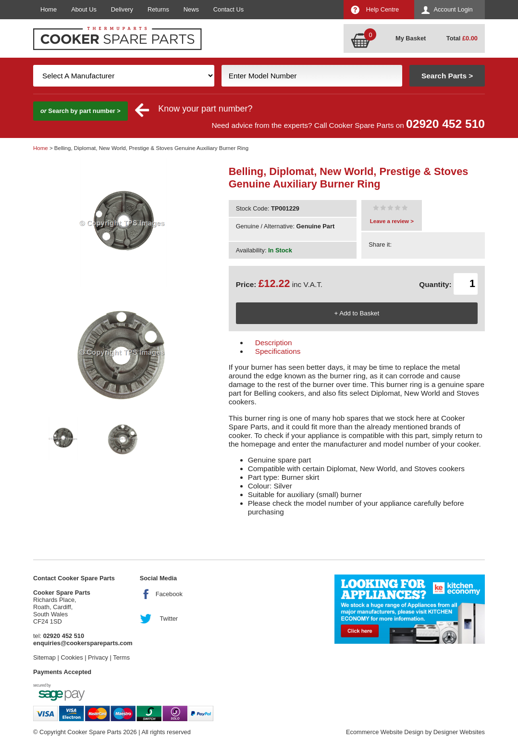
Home (48, 9)
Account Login (452, 9)
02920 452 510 (445, 123)
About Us (84, 9)
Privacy (98, 657)
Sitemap (44, 657)
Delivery (122, 9)
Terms (121, 657)
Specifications (278, 351)
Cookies (72, 657)
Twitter (169, 618)
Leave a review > (392, 221)
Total (462, 38)
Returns (158, 9)
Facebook (169, 594)
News (191, 9)
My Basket (410, 38)
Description (273, 342)
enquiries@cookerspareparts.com (83, 643)
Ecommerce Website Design (384, 732)
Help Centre (382, 9)
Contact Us (228, 9)
